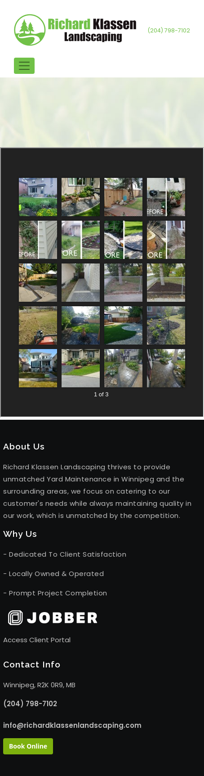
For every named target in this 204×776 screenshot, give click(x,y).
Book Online (28, 746)
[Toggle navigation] (24, 66)
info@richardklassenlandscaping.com (72, 725)
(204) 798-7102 (168, 30)
